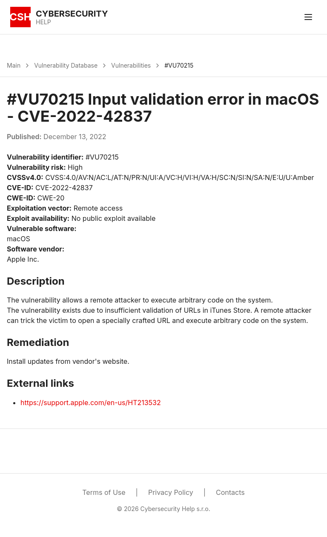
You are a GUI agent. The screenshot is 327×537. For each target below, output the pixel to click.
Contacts (230, 492)
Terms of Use (103, 492)
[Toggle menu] (308, 17)
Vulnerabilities (131, 65)
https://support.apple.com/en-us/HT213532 (90, 402)
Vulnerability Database (66, 65)
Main (13, 65)
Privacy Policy (170, 492)
